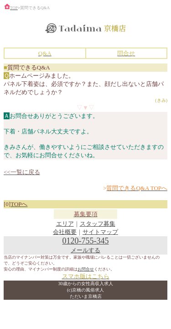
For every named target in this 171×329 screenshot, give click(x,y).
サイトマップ (100, 231)
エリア (65, 223)
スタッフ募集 (97, 223)
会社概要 (65, 231)
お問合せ (86, 269)
